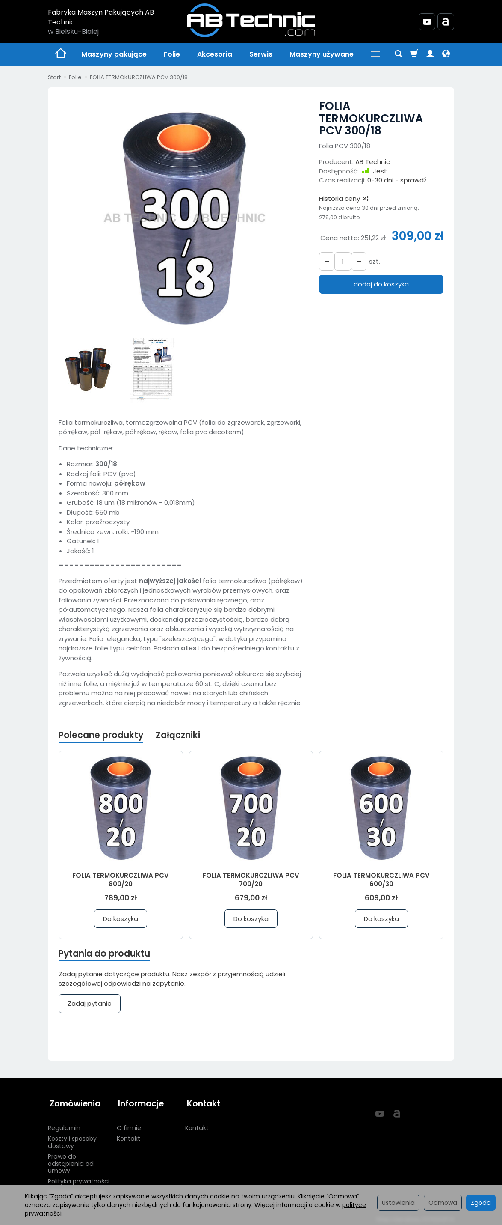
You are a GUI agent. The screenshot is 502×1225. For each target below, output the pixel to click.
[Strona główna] (251, 20)
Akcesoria (214, 54)
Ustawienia (398, 1202)
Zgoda (481, 1202)
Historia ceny (343, 198)
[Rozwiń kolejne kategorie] (375, 54)
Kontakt (128, 1135)
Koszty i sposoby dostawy (72, 1139)
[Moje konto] (430, 54)
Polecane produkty (101, 735)
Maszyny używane (321, 54)
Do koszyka (120, 918)
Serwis (260, 54)
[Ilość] (341, 261)
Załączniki (179, 735)
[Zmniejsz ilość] (357, 261)
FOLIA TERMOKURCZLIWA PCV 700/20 (251, 879)
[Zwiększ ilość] (326, 261)
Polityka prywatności (78, 1178)
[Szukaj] (398, 54)
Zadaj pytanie (90, 1004)
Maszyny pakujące (114, 54)
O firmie (129, 1125)
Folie (172, 54)
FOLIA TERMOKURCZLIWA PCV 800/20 (120, 879)
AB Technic (372, 161)
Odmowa (442, 1202)
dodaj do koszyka (381, 284)
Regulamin (64, 1125)
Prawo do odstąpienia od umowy (71, 1160)
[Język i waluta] (446, 54)
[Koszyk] (414, 54)
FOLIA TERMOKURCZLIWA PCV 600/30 (381, 879)
